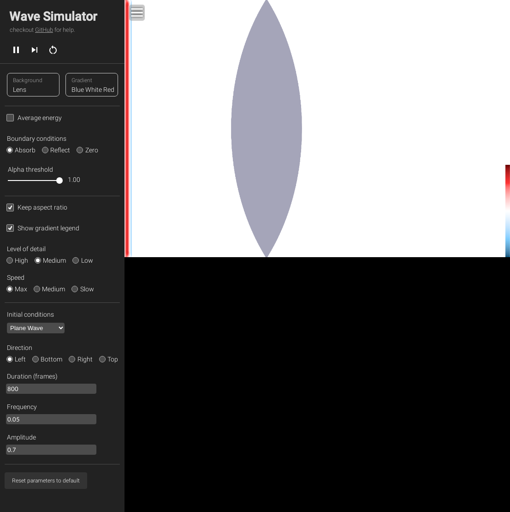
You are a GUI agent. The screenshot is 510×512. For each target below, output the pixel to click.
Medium (54, 260)
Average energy (40, 117)
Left (20, 359)
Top (112, 359)
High (21, 260)
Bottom (51, 359)
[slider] (33, 180)
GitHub (44, 29)
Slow (87, 289)
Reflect (60, 150)
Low (87, 260)
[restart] (53, 49)
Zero (91, 150)
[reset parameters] (46, 480)
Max (21, 289)
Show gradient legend (48, 228)
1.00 (74, 179)
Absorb (25, 150)
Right (85, 359)
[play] (16, 49)
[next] (34, 49)
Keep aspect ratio (42, 207)
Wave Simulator (53, 16)
